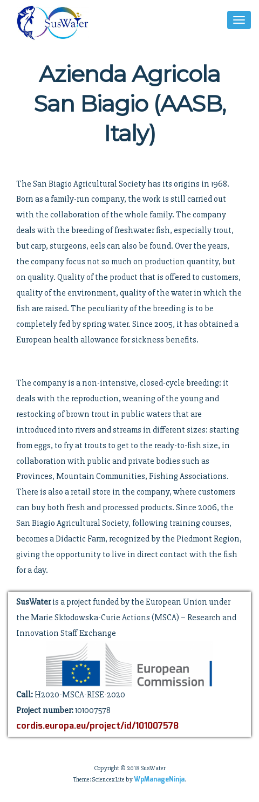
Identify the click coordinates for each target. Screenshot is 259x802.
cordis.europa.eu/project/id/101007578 (97, 726)
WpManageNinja (159, 779)
